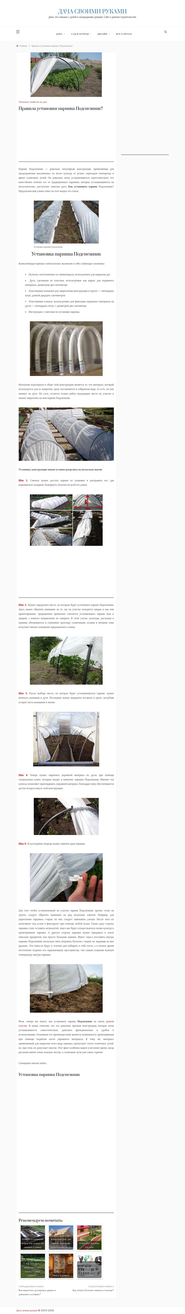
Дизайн (103, 34)
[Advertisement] (66, 139)
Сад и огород (81, 34)
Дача (60, 34)
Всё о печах (124, 34)
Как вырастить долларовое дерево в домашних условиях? (37, 1292)
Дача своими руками (92, 11)
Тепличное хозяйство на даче (33, 101)
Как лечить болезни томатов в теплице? (93, 1290)
